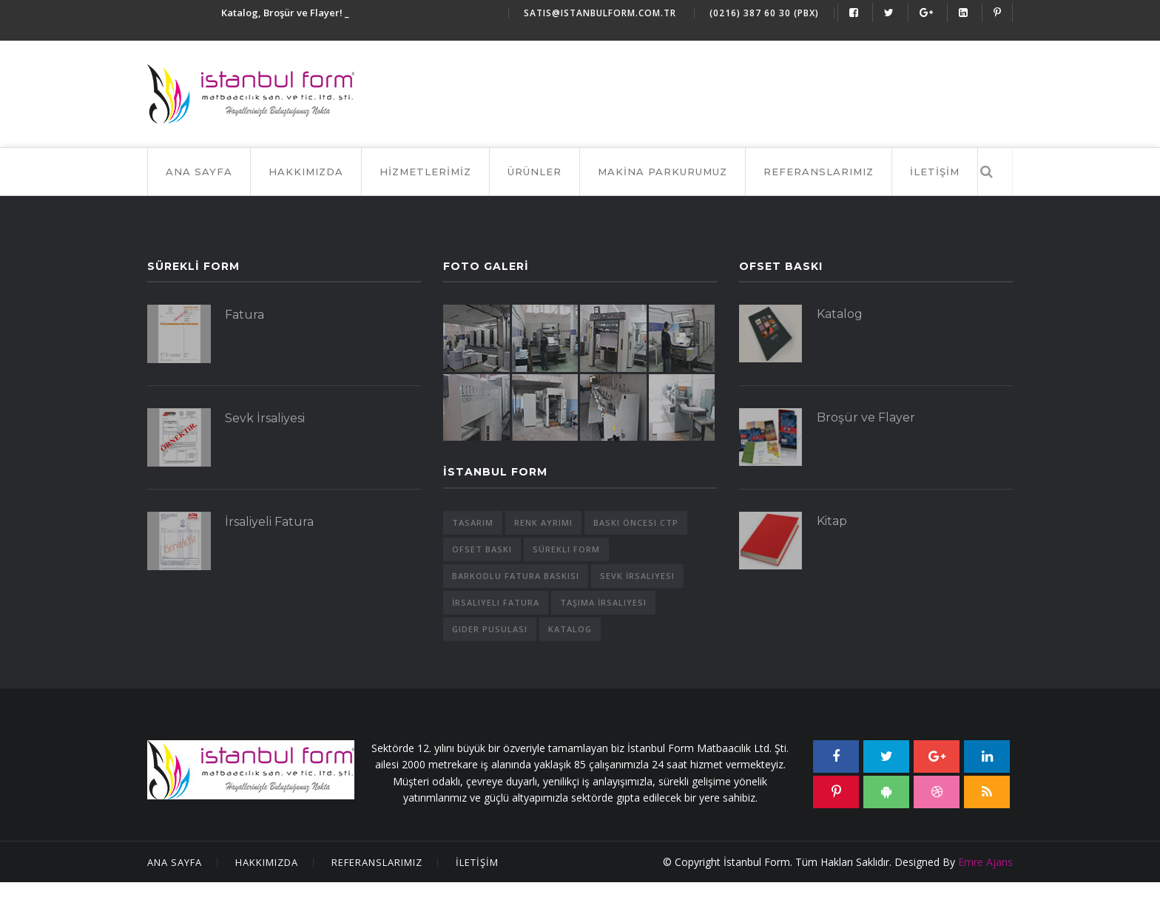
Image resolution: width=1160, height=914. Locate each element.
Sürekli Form (566, 549)
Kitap (832, 521)
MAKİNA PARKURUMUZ (662, 171)
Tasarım (472, 522)
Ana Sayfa (199, 171)
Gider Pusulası (489, 628)
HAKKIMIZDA (306, 171)
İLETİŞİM (935, 171)
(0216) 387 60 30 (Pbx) (764, 13)
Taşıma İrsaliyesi (603, 602)
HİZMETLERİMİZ (425, 171)
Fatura (244, 315)
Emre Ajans (985, 862)
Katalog (570, 628)
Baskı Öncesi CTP (635, 522)
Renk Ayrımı (543, 522)
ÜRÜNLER (535, 171)
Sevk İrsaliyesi (265, 418)
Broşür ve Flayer (866, 417)
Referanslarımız (376, 862)
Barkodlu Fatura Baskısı (515, 575)
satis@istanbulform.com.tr (600, 13)
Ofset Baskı (482, 549)
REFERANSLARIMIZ (818, 171)
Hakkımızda (266, 862)
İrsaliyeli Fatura (269, 522)
